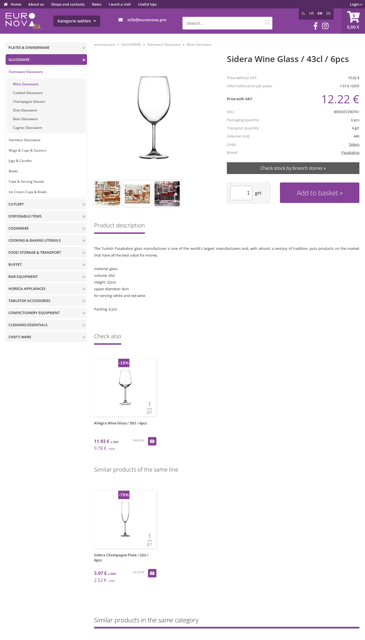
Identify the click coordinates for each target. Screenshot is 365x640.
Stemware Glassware (26, 71)
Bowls (13, 171)
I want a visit (120, 4)
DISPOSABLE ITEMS (25, 216)
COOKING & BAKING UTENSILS (34, 240)
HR (311, 13)
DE (328, 13)
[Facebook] (315, 26)
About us (36, 4)
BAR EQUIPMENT (23, 276)
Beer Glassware (25, 118)
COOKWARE (18, 228)
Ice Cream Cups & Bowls (28, 191)
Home (16, 4)
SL (303, 13)
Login (356, 4)
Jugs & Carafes (20, 160)
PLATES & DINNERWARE (28, 47)
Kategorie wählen (77, 21)
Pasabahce (350, 152)
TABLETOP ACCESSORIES (29, 300)
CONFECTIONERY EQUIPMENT (34, 312)
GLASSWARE (18, 59)
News (96, 4)
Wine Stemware (25, 84)
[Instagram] (325, 26)
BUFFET (15, 264)
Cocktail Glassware (28, 92)
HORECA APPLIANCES (26, 288)
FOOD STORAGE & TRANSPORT (34, 252)
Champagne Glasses (29, 101)
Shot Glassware (25, 110)
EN (320, 13)
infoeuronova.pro (146, 19)
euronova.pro (104, 44)
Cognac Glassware (27, 127)
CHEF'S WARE (19, 336)
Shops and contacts (68, 4)
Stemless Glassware (24, 140)
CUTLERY (16, 204)
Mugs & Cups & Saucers (27, 150)
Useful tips (147, 4)
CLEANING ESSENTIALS (27, 324)
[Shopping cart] (353, 21)
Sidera (354, 144)
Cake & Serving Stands (26, 181)
